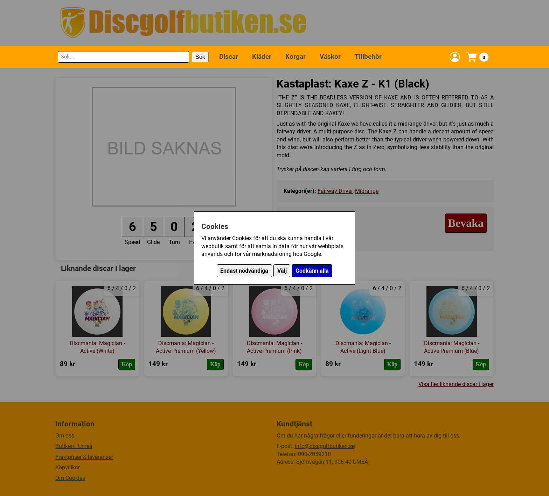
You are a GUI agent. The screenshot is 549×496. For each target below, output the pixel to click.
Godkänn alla (312, 270)
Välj (282, 270)
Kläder (261, 57)
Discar (228, 57)
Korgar (295, 57)
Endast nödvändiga (244, 270)
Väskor (330, 57)
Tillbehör (368, 57)
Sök (200, 57)
